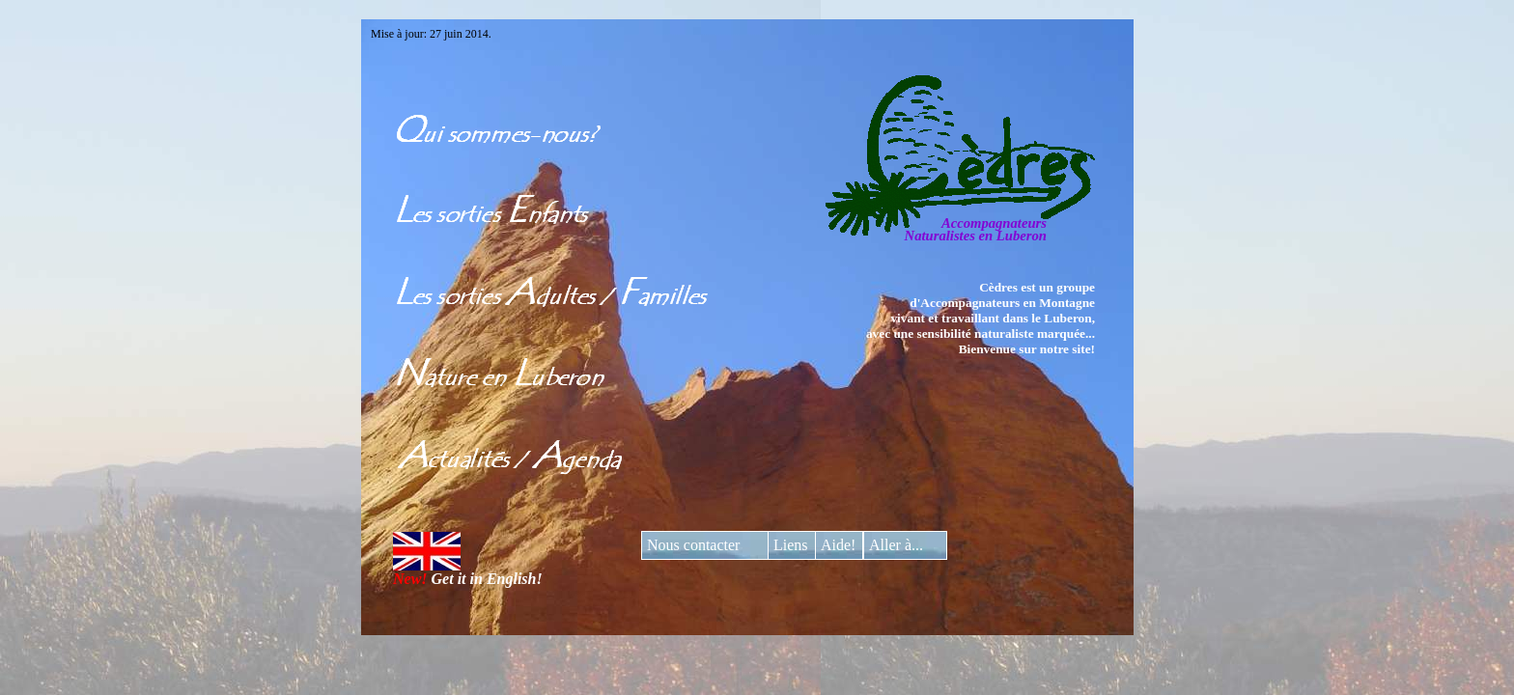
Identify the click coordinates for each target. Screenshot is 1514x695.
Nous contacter (693, 545)
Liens (790, 545)
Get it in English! (468, 572)
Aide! (838, 545)
